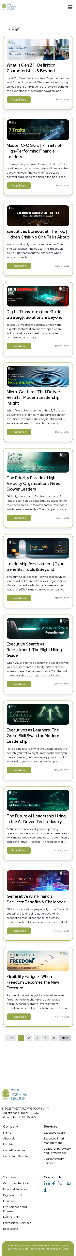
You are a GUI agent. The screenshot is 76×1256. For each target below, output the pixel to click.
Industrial (9, 1201)
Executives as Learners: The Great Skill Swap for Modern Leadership (33, 735)
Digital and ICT (12, 1195)
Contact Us (53, 1177)
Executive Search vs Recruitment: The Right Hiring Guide (34, 649)
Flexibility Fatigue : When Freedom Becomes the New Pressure (33, 982)
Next (65, 1038)
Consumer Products (16, 1183)
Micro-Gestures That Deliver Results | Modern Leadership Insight (33, 397)
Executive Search (55, 1132)
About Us (9, 1138)
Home (7, 1132)
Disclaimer (12, 1245)
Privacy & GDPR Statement (35, 1245)
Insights (8, 1144)
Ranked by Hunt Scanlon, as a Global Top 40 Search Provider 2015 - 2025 (39, 1247)
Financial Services (15, 1189)
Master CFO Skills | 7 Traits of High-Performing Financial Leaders (34, 151)
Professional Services (17, 1223)
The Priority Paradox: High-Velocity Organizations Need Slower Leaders (33, 483)
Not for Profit (11, 1217)
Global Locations (14, 1150)
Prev (10, 1038)
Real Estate (10, 1229)
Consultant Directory (16, 1156)
